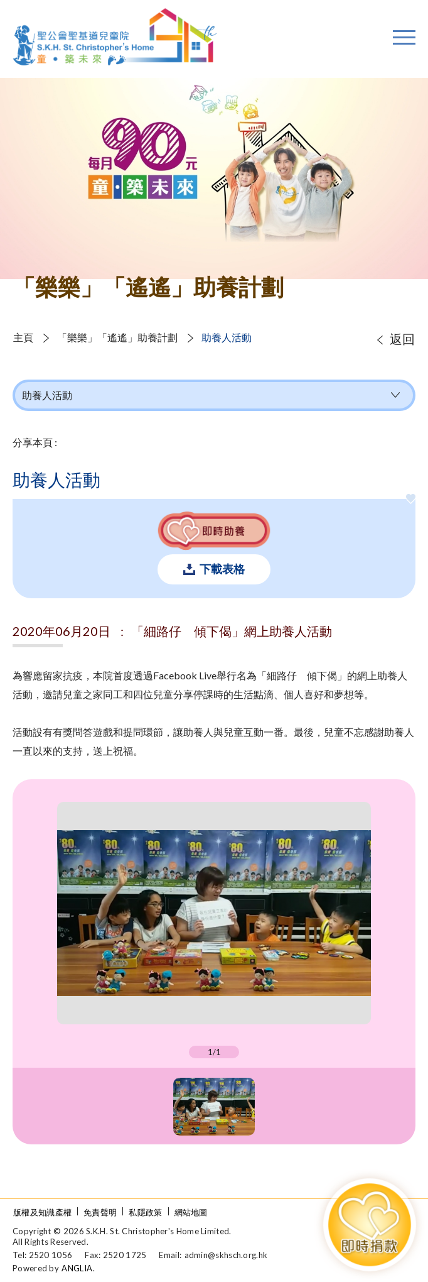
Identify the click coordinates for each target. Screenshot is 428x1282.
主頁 (23, 337)
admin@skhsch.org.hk (226, 1255)
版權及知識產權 (42, 1212)
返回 (402, 338)
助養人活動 (226, 337)
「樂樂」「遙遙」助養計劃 (117, 337)
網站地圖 (191, 1212)
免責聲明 (100, 1212)
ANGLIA (77, 1268)
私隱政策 (145, 1212)
